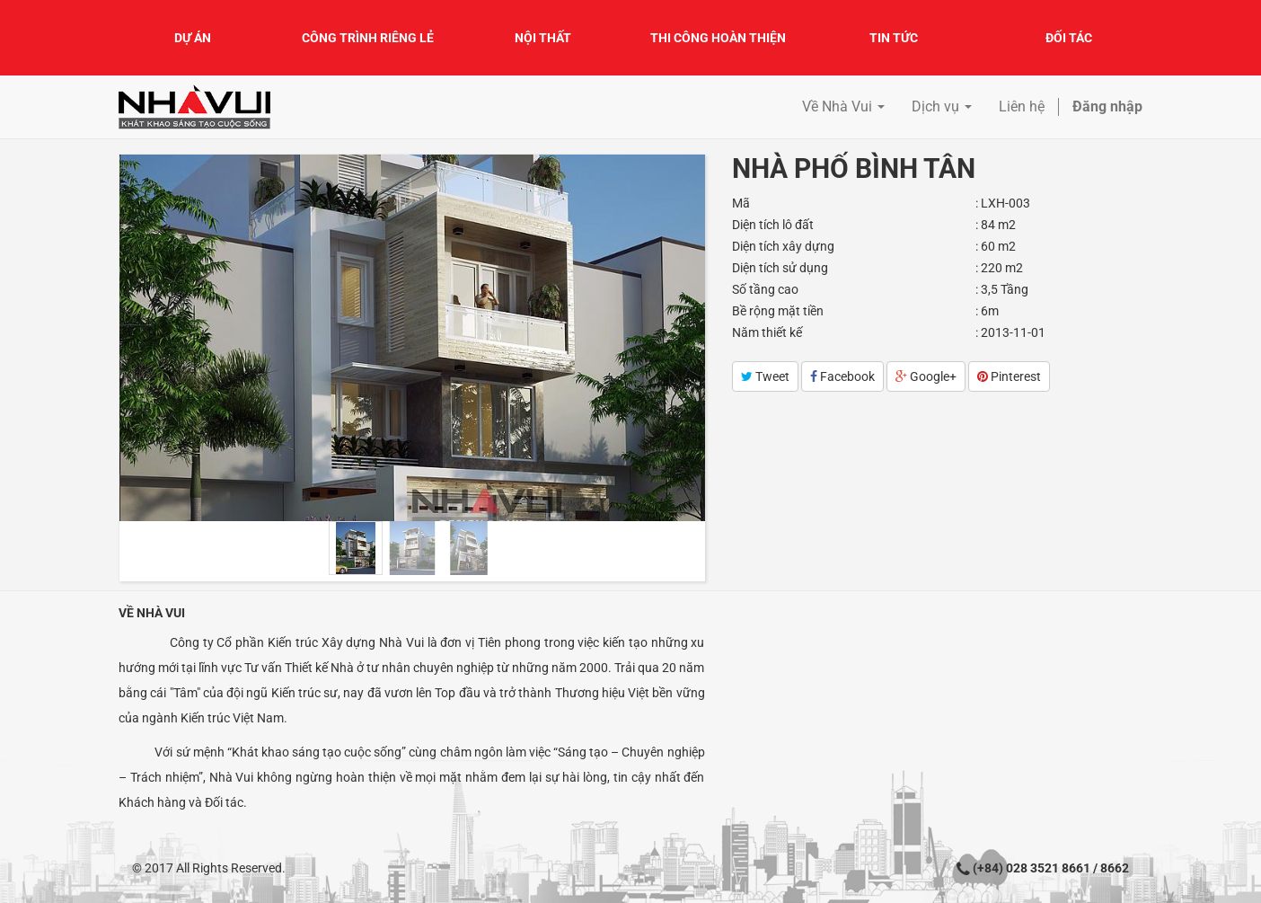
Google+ (926, 376)
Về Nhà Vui (152, 613)
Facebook (842, 376)
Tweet (765, 376)
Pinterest (1009, 376)
